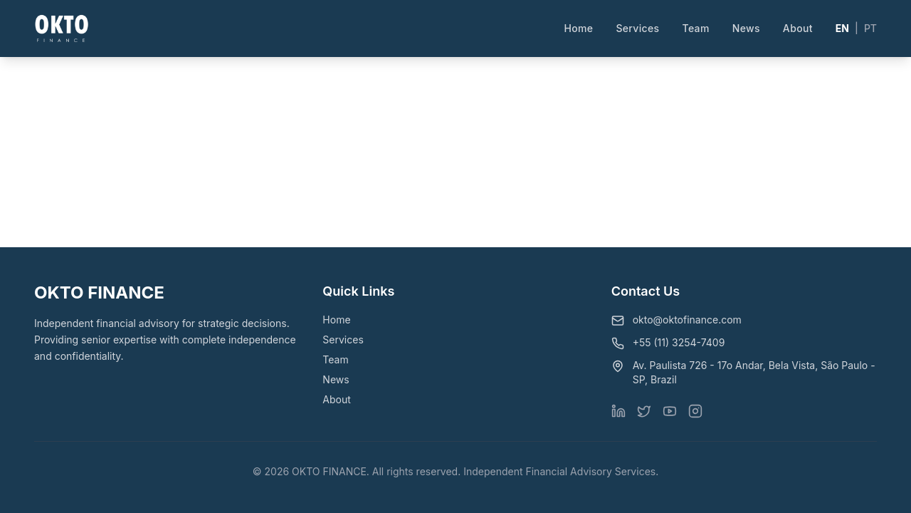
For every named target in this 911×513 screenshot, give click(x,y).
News (746, 28)
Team (696, 28)
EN (842, 28)
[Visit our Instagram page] (695, 411)
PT (870, 28)
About (798, 28)
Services (637, 28)
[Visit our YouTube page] (670, 411)
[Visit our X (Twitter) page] (644, 411)
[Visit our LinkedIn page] (618, 411)
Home (578, 28)
